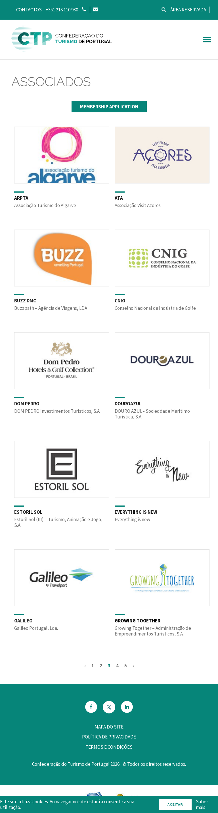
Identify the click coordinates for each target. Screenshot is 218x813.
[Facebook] (91, 707)
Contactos (29, 10)
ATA (119, 198)
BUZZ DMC (25, 301)
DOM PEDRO (26, 404)
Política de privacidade (109, 737)
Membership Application (109, 107)
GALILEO (23, 621)
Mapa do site (109, 727)
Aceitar (175, 804)
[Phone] (84, 10)
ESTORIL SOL (28, 512)
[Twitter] (109, 707)
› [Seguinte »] (133, 666)
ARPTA (21, 198)
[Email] (95, 10)
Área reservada (188, 10)
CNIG (120, 301)
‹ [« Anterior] (85, 666)
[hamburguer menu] (207, 39)
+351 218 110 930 (62, 10)
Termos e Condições (109, 747)
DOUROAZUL (128, 404)
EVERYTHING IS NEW (136, 512)
